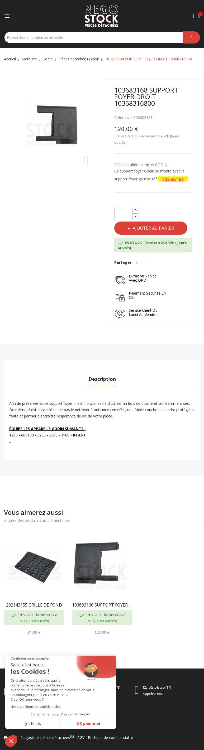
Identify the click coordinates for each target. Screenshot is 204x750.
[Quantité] (123, 213)
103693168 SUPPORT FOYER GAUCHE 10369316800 (102, 605)
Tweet (148, 262)
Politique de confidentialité (110, 737)
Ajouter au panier (155, 228)
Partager (138, 262)
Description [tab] (102, 379)
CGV (80, 737)
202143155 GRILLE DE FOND (34, 605)
